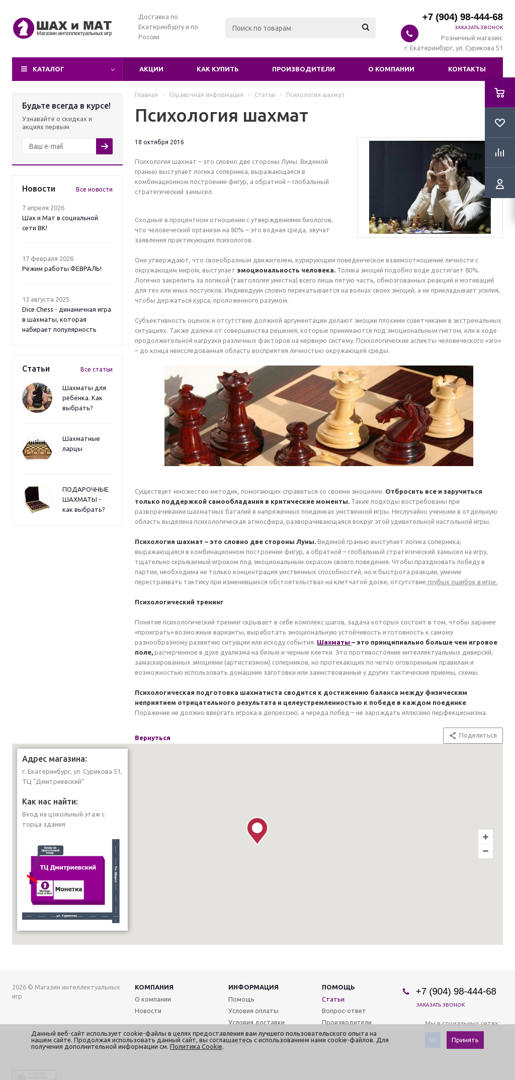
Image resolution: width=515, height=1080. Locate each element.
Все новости (94, 189)
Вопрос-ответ (344, 1010)
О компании (391, 68)
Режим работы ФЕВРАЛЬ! (62, 268)
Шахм (326, 642)
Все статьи (96, 369)
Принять (465, 1040)
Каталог (48, 68)
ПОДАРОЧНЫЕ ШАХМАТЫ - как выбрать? (85, 499)
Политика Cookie (196, 1046)
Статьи (333, 999)
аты (343, 642)
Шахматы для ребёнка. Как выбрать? (84, 397)
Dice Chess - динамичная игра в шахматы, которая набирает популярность (66, 319)
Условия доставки (256, 1022)
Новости (148, 1010)
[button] (257, 831)
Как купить (218, 68)
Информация (253, 987)
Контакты (467, 68)
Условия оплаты (253, 1010)
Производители (303, 68)
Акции (151, 68)
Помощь (338, 987)
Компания (154, 987)
